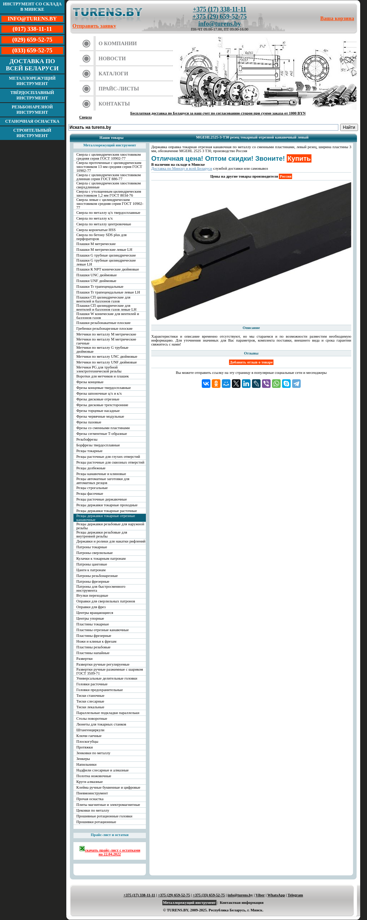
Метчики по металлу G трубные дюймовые (102, 349)
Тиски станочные (90, 696)
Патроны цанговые (91, 564)
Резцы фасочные (89, 494)
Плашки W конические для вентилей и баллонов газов (107, 316)
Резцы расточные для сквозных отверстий (110, 462)
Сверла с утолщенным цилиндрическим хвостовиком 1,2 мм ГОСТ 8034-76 (108, 193)
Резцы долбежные (90, 468)
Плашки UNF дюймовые (96, 281)
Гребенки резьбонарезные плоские (104, 328)
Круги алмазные (89, 782)
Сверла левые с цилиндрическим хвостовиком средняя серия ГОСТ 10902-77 (109, 204)
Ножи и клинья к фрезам (96, 641)
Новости (112, 58)
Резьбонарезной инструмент (32, 109)
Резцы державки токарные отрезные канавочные (105, 518)
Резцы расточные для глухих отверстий (108, 457)
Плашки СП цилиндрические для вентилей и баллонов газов (103, 299)
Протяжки (84, 747)
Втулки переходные (92, 595)
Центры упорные (90, 618)
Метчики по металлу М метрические (106, 334)
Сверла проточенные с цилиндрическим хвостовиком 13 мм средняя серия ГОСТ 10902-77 (109, 167)
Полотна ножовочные (93, 776)
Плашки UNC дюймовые (96, 275)
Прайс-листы (119, 88)
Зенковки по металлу (93, 753)
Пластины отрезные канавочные (102, 630)
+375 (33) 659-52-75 (209, 895)
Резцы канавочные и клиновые (101, 474)
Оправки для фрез (91, 607)
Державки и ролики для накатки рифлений (111, 541)
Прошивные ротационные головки (104, 816)
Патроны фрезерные (92, 581)
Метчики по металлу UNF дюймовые (106, 362)
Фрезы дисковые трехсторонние (102, 405)
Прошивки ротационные (96, 822)
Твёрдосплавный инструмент (32, 95)
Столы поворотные (91, 718)
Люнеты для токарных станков (101, 724)
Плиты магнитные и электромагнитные (108, 805)
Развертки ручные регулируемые (102, 664)
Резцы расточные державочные (101, 499)
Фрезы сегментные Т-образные (101, 434)
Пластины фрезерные (93, 636)
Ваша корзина (337, 18)
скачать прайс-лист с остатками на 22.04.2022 (109, 851)
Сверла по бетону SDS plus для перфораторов (101, 237)
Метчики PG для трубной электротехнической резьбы (98, 369)
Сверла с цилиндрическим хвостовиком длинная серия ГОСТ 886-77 (108, 177)
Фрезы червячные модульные (100, 416)
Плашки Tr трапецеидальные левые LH (108, 292)
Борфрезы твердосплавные (98, 445)
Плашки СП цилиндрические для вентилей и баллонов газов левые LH (106, 307)
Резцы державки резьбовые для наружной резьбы (110, 526)
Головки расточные (92, 684)
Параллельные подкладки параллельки (107, 713)
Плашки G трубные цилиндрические (106, 255)
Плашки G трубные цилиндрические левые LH (106, 262)
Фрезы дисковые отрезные (97, 399)
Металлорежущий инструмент (32, 81)
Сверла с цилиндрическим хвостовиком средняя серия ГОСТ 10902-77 (108, 156)
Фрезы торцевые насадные (98, 411)
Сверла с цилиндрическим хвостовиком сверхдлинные (108, 185)
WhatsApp (276, 895)
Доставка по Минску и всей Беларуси (181, 168)
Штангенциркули (90, 730)
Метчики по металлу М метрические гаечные (106, 341)
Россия (285, 176)
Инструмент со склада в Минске (32, 6)
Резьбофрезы (86, 439)
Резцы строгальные (92, 488)
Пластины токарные (92, 624)
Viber (260, 895)
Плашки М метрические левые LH (104, 250)
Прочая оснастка (90, 799)
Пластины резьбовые (93, 647)
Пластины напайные (92, 653)
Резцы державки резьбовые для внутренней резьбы (101, 534)
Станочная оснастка (32, 121)
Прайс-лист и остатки (110, 835)
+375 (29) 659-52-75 (219, 16)
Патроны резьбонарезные (97, 576)
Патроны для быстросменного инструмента (100, 588)
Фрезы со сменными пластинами (103, 428)
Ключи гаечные (88, 736)
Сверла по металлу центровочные (103, 224)
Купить (299, 158)
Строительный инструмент (32, 133)
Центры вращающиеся (94, 613)
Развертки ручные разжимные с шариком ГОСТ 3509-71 (109, 671)
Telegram (295, 895)
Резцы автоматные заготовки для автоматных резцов (102, 481)
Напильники (86, 764)
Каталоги (113, 73)
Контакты (114, 104)
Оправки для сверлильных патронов (105, 601)
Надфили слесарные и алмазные (102, 770)
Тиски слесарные (90, 701)
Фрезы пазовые (88, 422)
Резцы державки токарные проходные (107, 505)
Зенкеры (83, 759)
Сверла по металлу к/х (94, 218)
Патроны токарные (91, 547)
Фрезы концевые (90, 382)
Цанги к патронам (90, 570)
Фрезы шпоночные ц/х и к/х (99, 393)
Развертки (84, 659)
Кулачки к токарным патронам (101, 558)
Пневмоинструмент (92, 793)
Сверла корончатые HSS (96, 230)
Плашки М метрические (96, 244)
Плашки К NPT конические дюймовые (107, 269)
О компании (118, 43)
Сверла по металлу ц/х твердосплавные (108, 213)
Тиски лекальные (90, 707)
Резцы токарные (89, 451)
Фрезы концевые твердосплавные (103, 388)
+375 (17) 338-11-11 (219, 9)
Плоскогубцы (87, 741)
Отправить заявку (94, 26)
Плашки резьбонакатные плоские (103, 323)
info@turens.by (219, 23)
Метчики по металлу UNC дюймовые (106, 356)
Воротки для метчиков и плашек (102, 376)
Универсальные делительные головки (106, 678)
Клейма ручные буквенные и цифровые (108, 787)
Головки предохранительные (99, 690)
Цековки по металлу (92, 810)
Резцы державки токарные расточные (106, 511)
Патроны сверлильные (94, 553)
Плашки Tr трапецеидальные (99, 286)
